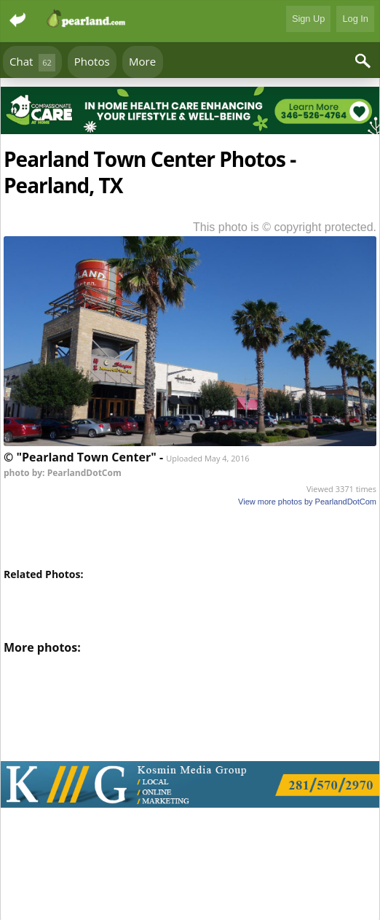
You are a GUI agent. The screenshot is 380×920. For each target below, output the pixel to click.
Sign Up (308, 18)
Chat (32, 62)
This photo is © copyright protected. (284, 227)
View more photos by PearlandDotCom (307, 501)
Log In (355, 18)
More (142, 61)
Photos (92, 61)
